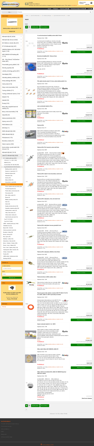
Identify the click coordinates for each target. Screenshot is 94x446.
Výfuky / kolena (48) (7, 252)
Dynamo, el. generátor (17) (11, 171)
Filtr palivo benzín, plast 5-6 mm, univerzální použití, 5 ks (52, 81)
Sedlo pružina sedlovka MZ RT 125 (12, 28)
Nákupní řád (3, 434)
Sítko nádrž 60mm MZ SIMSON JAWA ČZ (47, 349)
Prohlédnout (40, 48)
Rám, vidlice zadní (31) (10, 195)
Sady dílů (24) (6, 115)
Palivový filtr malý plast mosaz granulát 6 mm (49, 225)
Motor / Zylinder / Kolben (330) (10, 243)
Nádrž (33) (7, 184)
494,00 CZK (12, 31)
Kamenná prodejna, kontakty (78, 8)
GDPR (2, 431)
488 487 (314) (7, 162)
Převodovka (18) (9, 193)
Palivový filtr (40, 125)
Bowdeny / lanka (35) (8, 232)
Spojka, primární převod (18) (11, 206)
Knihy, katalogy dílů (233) (9, 80)
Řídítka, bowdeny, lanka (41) (11, 199)
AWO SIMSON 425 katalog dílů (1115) (10, 55)
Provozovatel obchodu (6, 426)
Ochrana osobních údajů (6, 437)
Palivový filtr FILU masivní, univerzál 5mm (48, 147)
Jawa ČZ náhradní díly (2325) (10, 155)
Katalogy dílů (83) (7, 258)
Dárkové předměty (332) (8, 118)
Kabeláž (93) (5, 100)
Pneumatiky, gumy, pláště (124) (10, 64)
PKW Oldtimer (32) (7, 124)
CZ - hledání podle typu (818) (9, 158)
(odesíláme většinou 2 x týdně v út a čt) (55, 51)
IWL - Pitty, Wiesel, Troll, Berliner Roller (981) (10, 60)
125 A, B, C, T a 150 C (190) (10, 160)
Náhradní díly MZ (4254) (8, 36)
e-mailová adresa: (6, 266)
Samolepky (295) (6, 74)
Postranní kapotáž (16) (10, 188)
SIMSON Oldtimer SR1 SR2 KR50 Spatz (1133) (11, 50)
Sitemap (4, 306)
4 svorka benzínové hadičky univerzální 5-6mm (49, 35)
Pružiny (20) (6, 254)
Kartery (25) (8, 177)
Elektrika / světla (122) (8, 238)
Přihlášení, (55, 8)
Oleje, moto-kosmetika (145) (10, 87)
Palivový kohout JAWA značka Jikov (46, 277)
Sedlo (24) (7, 204)
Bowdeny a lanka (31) (8, 141)
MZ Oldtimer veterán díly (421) (10, 43)
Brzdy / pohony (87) (7, 234)
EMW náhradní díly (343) (8, 131)
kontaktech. (74, 5)
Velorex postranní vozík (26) (9, 230)
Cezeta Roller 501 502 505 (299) (11, 164)
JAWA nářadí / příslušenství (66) (10, 256)
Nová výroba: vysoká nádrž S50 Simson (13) (10, 148)
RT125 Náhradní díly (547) (9, 46)
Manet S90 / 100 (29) (8, 228)
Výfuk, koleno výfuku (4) (10, 214)
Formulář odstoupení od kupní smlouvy (10, 423)
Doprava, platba (64, 8)
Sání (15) (7, 201)
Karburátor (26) (8, 175)
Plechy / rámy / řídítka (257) (9, 245)
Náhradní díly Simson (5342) (10, 40)
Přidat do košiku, (81, 51)
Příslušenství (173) (7, 137)
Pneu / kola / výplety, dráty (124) (10, 247)
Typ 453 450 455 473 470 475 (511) (12, 167)
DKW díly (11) (5, 128)
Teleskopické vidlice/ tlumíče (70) (10, 249)
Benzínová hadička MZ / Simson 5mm (47, 56)
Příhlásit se (12, 277)
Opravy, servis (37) (7, 121)
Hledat (49, 8)
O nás (90, 8)
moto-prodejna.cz (5, 429)
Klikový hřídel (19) (9, 180)
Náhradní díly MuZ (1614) (9, 152)
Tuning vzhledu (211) (8, 90)
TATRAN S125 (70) (7, 225)
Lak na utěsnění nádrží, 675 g (44, 106)
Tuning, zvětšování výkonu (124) (11, 93)
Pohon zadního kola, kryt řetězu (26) (13, 186)
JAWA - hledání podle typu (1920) (10, 223)
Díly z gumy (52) (6, 236)
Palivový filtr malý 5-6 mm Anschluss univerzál (49, 173)
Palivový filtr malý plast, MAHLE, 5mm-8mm (48, 252)
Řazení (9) (7, 197)
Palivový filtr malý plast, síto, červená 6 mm (48, 198)
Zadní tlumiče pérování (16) (11, 217)
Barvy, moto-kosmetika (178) (10, 111)
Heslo (3, 271)
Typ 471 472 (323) (8, 219)
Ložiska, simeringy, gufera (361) (11, 71)
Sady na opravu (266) (8, 144)
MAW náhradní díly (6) (8, 134)
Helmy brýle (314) (7, 84)
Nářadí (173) (5, 97)
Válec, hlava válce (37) (10, 212)
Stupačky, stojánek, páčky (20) (12, 208)
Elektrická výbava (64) (10, 173)
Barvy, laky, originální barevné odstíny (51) (10, 107)
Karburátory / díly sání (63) (9, 241)
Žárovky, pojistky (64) (8, 68)
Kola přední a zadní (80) (10, 182)
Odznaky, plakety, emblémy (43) (10, 77)
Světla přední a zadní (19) (11, 210)
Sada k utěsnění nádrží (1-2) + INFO (46, 324)
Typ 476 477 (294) (8, 221)
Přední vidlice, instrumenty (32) (12, 190)
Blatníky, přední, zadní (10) (11, 169)
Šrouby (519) (5, 103)
